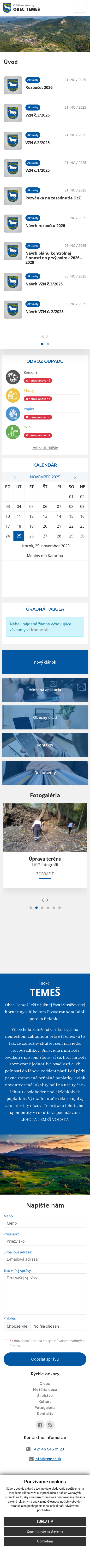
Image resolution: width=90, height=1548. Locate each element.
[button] (42, 344)
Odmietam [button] (45, 1541)
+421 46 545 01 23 (48, 1449)
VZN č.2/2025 (37, 142)
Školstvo (45, 1396)
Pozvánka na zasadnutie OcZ (53, 198)
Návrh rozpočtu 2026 (45, 225)
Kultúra (45, 1402)
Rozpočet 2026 (39, 87)
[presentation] (43, 336)
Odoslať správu (45, 1359)
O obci (45, 1384)
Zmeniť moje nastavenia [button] (45, 1531)
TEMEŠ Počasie (45, 579)
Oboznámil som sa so (47, 1343)
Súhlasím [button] (45, 1521)
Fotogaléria (45, 1408)
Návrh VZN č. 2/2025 (44, 311)
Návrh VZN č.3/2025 (44, 284)
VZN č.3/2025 (37, 115)
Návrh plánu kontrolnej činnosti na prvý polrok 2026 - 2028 (53, 258)
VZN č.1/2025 (37, 170)
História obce (45, 1390)
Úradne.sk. (39, 629)
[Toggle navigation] (79, 8)
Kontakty (45, 1414)
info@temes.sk (48, 1459)
